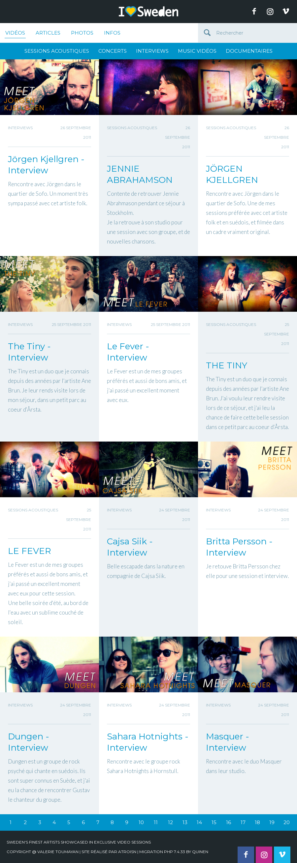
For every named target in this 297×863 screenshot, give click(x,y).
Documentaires (249, 51)
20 (286, 822)
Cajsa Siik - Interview (130, 547)
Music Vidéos (197, 51)
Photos (82, 33)
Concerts (112, 51)
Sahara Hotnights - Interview (147, 742)
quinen (200, 851)
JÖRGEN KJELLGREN (232, 174)
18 (257, 822)
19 (272, 822)
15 (214, 822)
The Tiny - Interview (29, 352)
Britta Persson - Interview (239, 547)
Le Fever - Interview (128, 352)
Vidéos (15, 34)
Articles (48, 33)
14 (199, 822)
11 (156, 822)
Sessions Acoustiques (56, 51)
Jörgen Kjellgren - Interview (46, 165)
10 (141, 822)
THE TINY (226, 365)
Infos (112, 33)
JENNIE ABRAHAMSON (140, 174)
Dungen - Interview (28, 742)
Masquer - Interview (227, 742)
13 (184, 822)
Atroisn (127, 851)
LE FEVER (29, 551)
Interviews (152, 51)
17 (243, 822)
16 (228, 822)
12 (170, 822)
